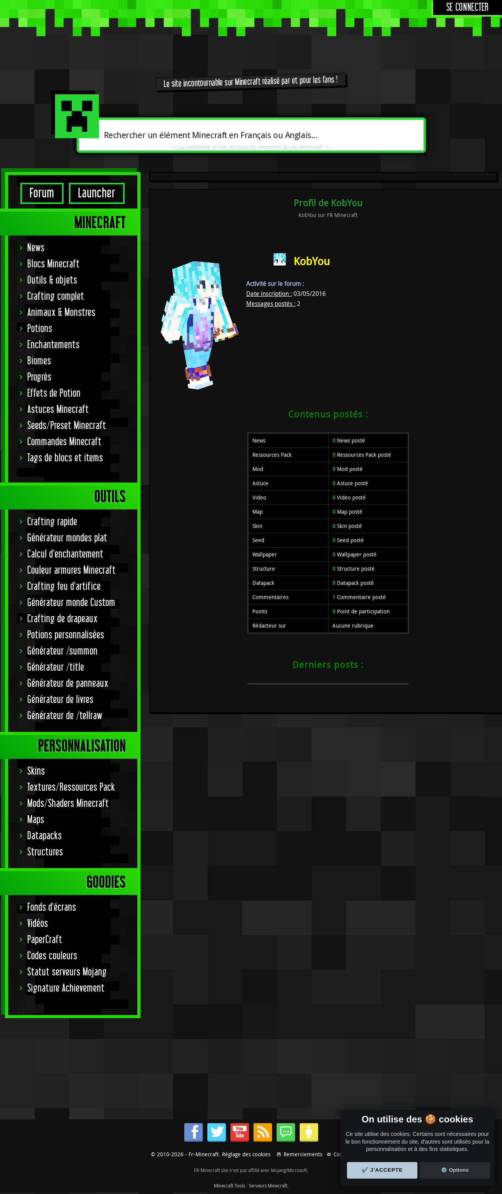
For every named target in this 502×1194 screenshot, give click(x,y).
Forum (42, 193)
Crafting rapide (52, 522)
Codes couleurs (52, 956)
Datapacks (44, 836)
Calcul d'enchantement (65, 554)
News (36, 248)
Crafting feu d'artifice (64, 586)
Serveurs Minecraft (268, 1185)
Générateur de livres (60, 699)
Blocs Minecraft (53, 264)
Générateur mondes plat (67, 538)
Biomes (39, 361)
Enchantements (53, 345)
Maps (35, 819)
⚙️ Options (455, 1170)
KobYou (312, 261)
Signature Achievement (66, 988)
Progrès (39, 377)
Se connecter (467, 7)
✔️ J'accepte (382, 1170)
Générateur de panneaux (67, 683)
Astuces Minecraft (58, 409)
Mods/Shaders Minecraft (68, 803)
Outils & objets (52, 280)
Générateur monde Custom (71, 602)
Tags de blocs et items (65, 458)
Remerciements (303, 1154)
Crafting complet (55, 296)
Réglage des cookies (246, 1154)
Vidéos (37, 923)
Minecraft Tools (229, 1185)
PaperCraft (44, 939)
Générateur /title (55, 667)
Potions (39, 328)
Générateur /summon (62, 651)
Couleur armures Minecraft (71, 570)
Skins (36, 771)
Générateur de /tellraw (64, 715)
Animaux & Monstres (61, 312)
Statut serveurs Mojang (67, 972)
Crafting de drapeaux (62, 619)
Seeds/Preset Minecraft (66, 425)
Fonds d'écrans (51, 907)
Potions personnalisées (65, 635)
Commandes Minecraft (64, 442)
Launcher (96, 193)
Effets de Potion (54, 393)
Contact (343, 1154)
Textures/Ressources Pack (71, 787)
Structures (45, 852)
